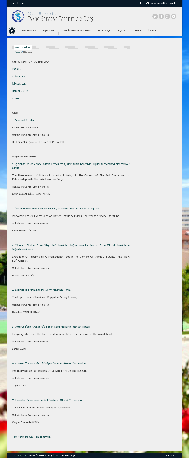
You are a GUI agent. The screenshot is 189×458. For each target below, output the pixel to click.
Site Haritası (18, 3)
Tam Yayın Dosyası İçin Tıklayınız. (31, 436)
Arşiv (120, 30)
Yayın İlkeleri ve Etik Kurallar (76, 30)
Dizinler (137, 30)
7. (47, 400)
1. (23, 120)
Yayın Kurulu (49, 30)
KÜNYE (16, 98)
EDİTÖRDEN (18, 76)
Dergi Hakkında (28, 30)
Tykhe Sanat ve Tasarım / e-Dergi (61, 18)
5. (51, 326)
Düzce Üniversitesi (44, 13)
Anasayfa (18, 52)
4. (41, 290)
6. (49, 363)
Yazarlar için (104, 30)
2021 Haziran (28, 52)
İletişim (152, 30)
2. (13, 208)
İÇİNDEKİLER (19, 83)
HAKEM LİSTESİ (20, 90)
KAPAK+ (16, 69)
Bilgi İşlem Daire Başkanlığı (61, 455)
